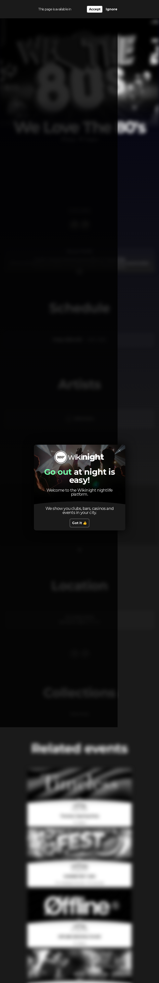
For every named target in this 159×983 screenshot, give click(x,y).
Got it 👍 (79, 523)
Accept (94, 8)
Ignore (111, 8)
